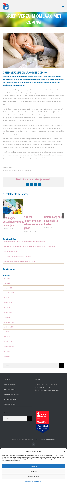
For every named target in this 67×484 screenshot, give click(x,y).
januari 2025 (8, 288)
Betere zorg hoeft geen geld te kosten (54, 220)
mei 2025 (7, 283)
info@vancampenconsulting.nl (49, 390)
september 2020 (9, 346)
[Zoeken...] (31, 365)
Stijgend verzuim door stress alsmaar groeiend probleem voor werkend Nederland (30, 246)
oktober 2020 (8, 341)
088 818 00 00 (45, 387)
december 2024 (9, 293)
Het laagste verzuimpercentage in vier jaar (13, 221)
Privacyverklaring (36, 481)
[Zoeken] (61, 365)
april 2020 (7, 356)
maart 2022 (7, 317)
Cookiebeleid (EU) (10, 404)
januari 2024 (8, 302)
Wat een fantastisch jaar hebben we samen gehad (19, 261)
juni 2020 (7, 351)
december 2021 (9, 322)
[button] (64, 451)
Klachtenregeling (9, 385)
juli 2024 (6, 298)
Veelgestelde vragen (10, 399)
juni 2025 (7, 278)
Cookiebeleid (28, 481)
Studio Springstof (50, 439)
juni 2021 (7, 337)
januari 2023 (8, 312)
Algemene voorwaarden (11, 394)
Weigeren (33, 471)
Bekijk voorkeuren (33, 476)
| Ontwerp (42, 439)
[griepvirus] (33, 50)
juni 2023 (7, 307)
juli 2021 (6, 332)
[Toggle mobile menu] (63, 6)
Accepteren (33, 466)
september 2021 (9, 327)
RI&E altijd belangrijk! (10, 251)
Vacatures (7, 380)
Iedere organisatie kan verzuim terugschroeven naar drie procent (24, 241)
